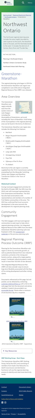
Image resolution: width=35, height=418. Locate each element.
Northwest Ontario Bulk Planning (13, 66)
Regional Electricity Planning (22, 15)
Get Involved (7, 15)
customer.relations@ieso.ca (10, 284)
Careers (4, 391)
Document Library (25, 387)
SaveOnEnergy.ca (7, 395)
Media (21, 395)
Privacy (13, 414)
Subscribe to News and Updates (12, 399)
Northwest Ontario (10, 17)
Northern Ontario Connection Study (14, 62)
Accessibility (22, 414)
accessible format (7, 290)
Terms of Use (5, 414)
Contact (4, 387)
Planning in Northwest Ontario (13, 59)
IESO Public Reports (25, 391)
